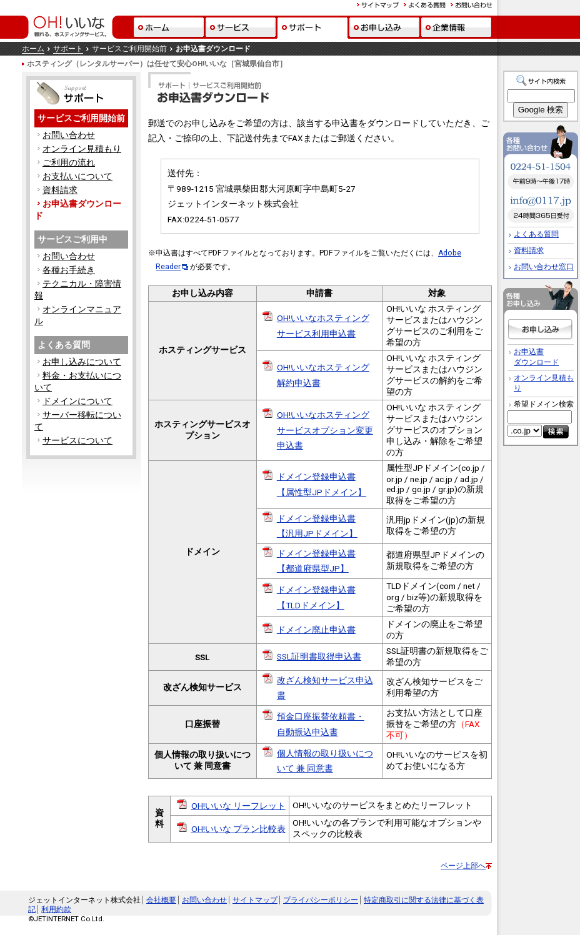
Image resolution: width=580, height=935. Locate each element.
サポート (68, 48)
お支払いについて (77, 176)
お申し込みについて (81, 362)
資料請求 (60, 190)
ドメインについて (77, 401)
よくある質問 (64, 345)
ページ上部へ (463, 865)
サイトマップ (255, 900)
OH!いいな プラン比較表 (238, 829)
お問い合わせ (68, 135)
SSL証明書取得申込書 (319, 656)
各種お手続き (68, 270)
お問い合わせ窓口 (544, 266)
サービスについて (77, 440)
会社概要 (161, 900)
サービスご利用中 (73, 239)
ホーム (33, 48)
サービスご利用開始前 (81, 118)
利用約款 (56, 909)
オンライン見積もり (81, 149)
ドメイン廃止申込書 (316, 630)
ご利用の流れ (68, 162)
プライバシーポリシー (320, 900)
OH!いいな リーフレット (238, 806)
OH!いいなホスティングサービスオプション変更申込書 (325, 430)
